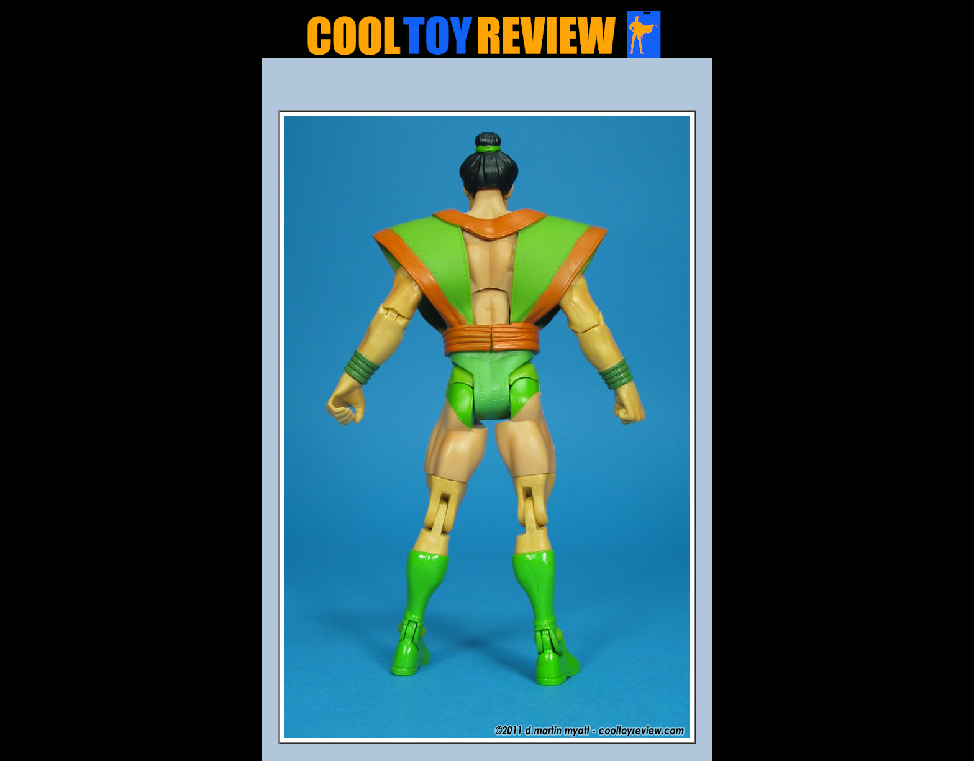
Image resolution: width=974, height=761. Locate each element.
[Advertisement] (487, 87)
